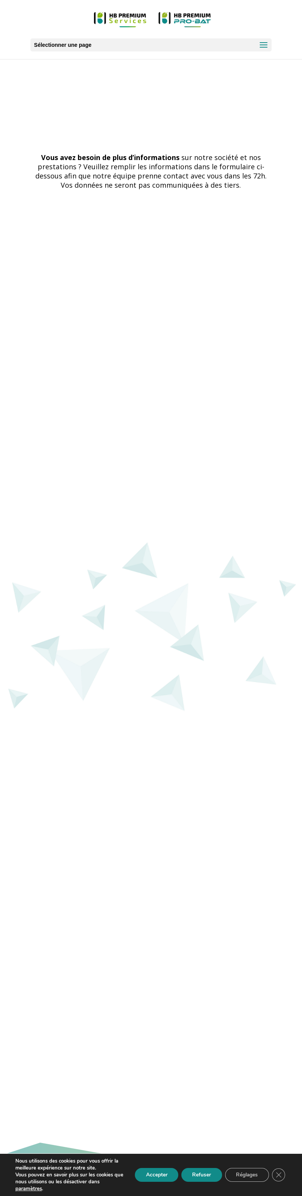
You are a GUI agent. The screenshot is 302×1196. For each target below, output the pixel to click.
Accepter (152, 1174)
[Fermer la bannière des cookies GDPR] (278, 1175)
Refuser (198, 1174)
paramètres (28, 1188)
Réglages (245, 1174)
